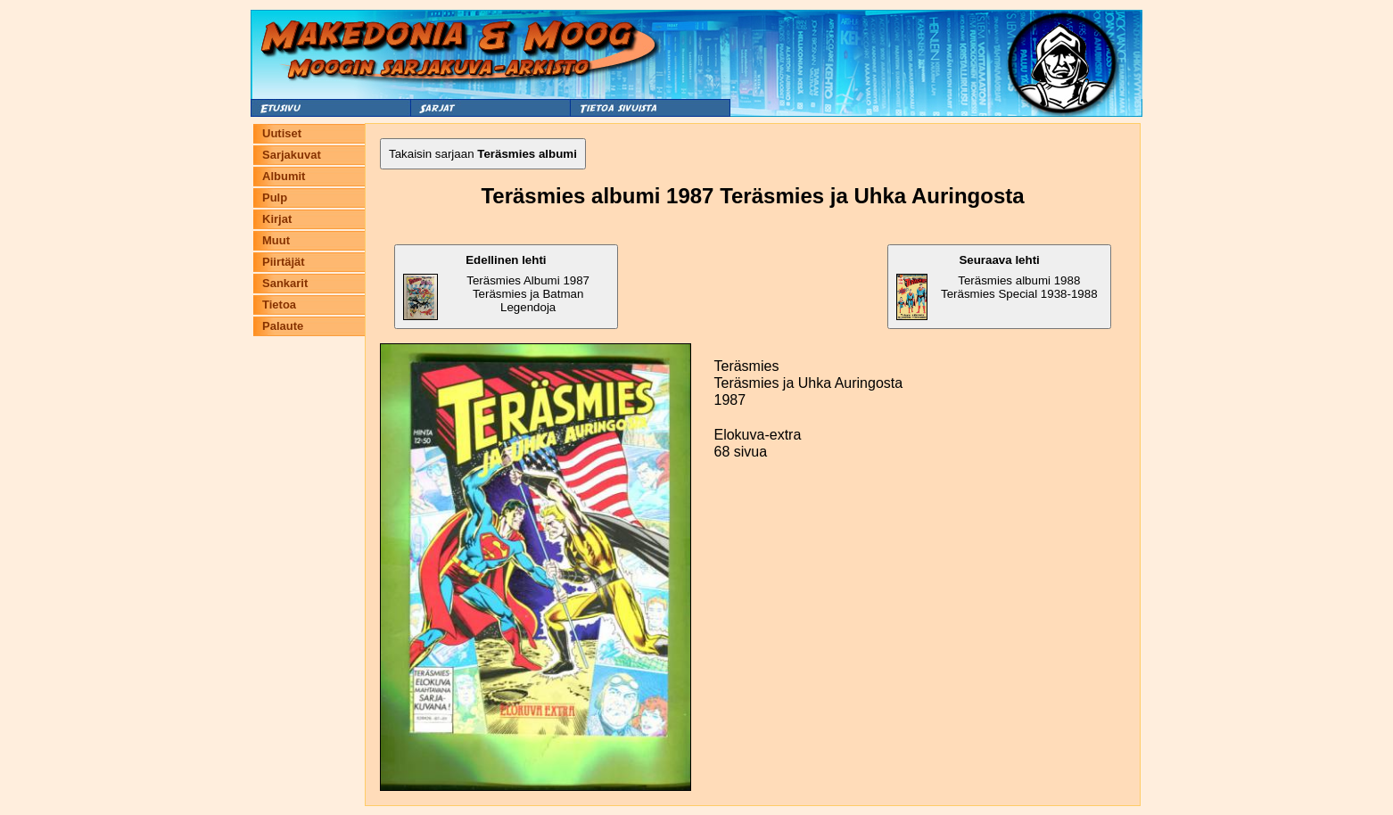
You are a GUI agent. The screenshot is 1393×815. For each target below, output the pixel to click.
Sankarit (285, 283)
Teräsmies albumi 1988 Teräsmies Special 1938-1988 (996, 286)
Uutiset (281, 133)
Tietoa (279, 304)
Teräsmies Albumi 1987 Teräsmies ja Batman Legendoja (496, 286)
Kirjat (277, 219)
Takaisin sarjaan (483, 154)
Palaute (282, 326)
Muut (276, 240)
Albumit (283, 176)
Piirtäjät (283, 261)
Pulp (274, 197)
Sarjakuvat (291, 154)
